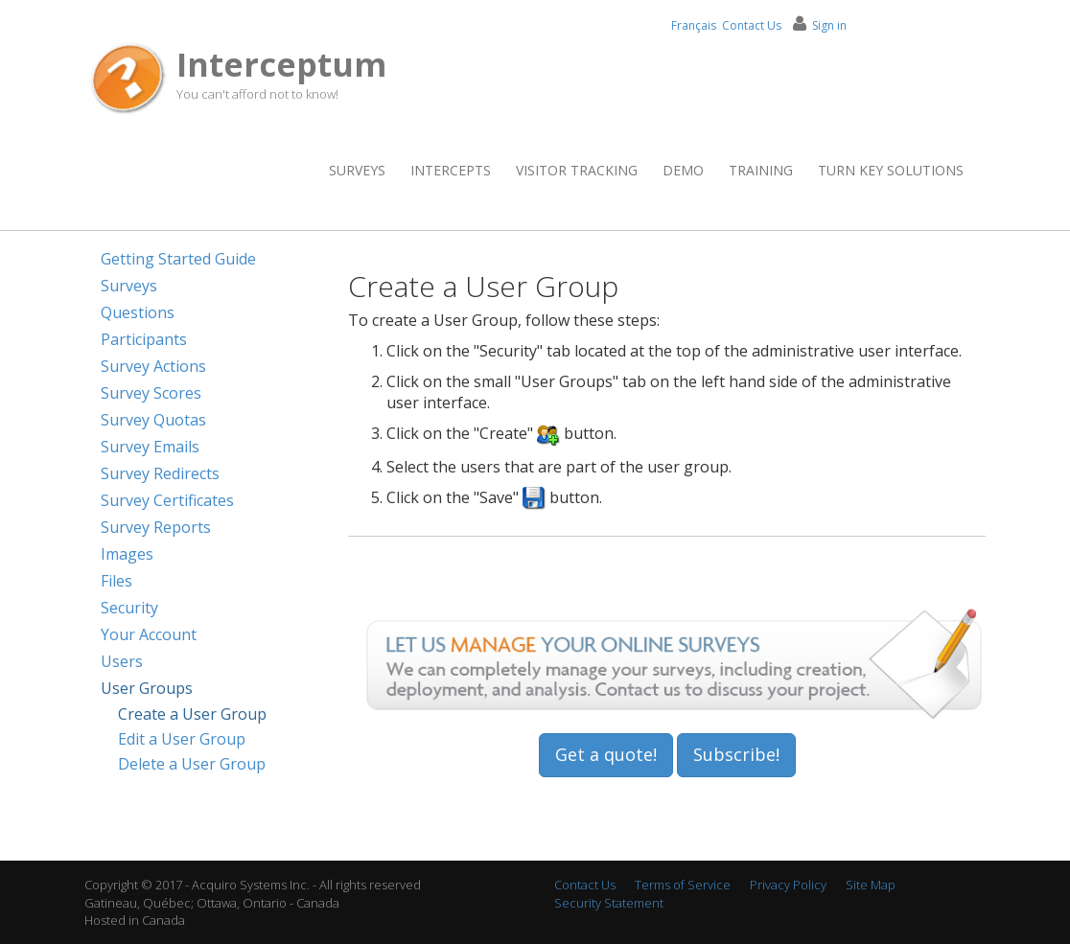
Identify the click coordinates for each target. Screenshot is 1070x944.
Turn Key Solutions (891, 170)
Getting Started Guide (178, 258)
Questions (137, 312)
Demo (683, 170)
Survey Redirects (160, 473)
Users (122, 661)
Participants (144, 339)
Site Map (871, 884)
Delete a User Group (192, 763)
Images (127, 553)
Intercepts (450, 170)
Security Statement (608, 902)
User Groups (147, 688)
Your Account (149, 634)
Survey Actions (153, 366)
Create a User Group (192, 714)
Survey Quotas (153, 419)
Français (693, 25)
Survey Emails (150, 446)
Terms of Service (683, 884)
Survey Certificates (167, 500)
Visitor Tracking (577, 170)
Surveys (357, 170)
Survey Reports (156, 527)
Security (129, 607)
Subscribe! (736, 754)
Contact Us (751, 25)
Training (761, 170)
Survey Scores (151, 392)
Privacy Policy (788, 884)
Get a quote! (606, 754)
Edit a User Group (181, 738)
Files (116, 580)
